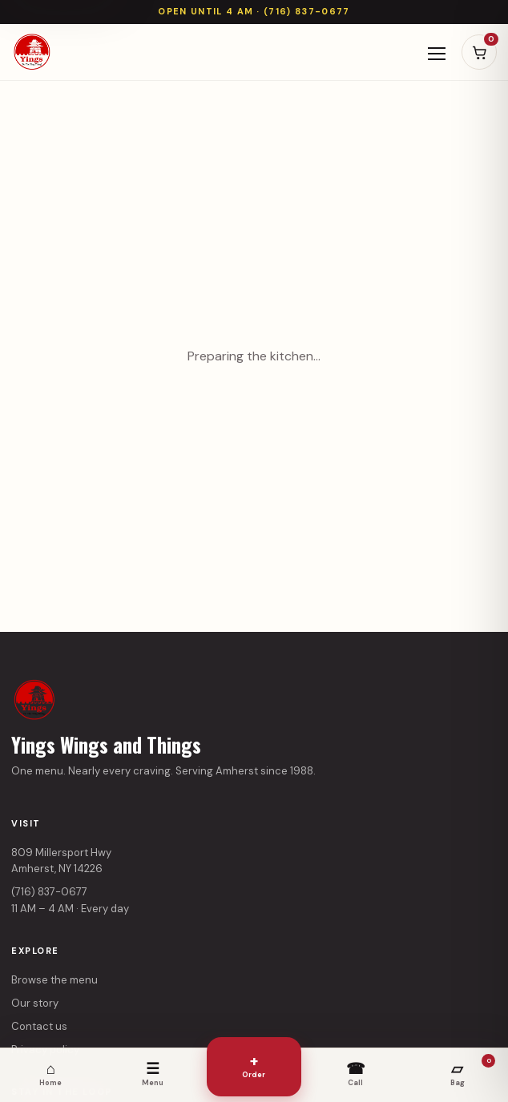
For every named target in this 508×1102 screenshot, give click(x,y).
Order (253, 1065)
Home (50, 1073)
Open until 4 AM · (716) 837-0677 (253, 11)
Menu (152, 1073)
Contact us (39, 1026)
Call (355, 1073)
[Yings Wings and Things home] (32, 52)
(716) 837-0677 (49, 892)
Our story (34, 1003)
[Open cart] (479, 52)
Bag (472, 1071)
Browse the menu (54, 980)
